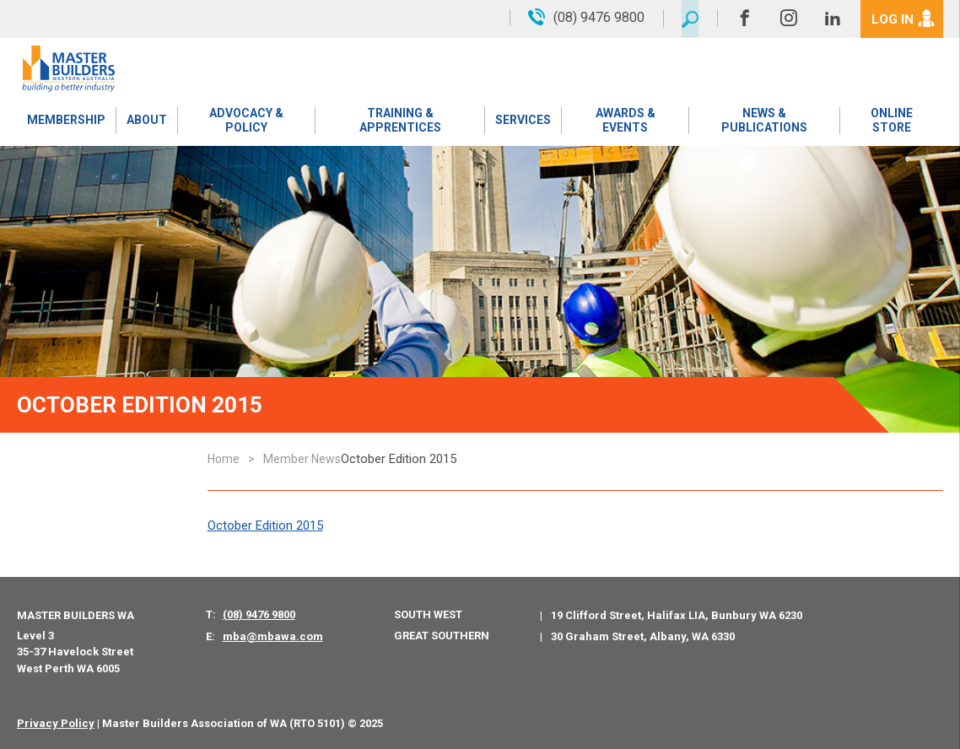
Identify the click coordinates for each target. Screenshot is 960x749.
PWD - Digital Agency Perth (461, 723)
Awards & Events (625, 122)
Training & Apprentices (399, 122)
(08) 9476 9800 (259, 614)
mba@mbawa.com (273, 636)
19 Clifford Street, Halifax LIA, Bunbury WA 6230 (676, 615)
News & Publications (764, 122)
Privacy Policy (55, 723)
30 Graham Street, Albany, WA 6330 (643, 636)
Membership (66, 122)
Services (523, 122)
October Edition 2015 (265, 525)
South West (428, 614)
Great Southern (441, 635)
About (146, 122)
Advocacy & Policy (245, 122)
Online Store (892, 122)
